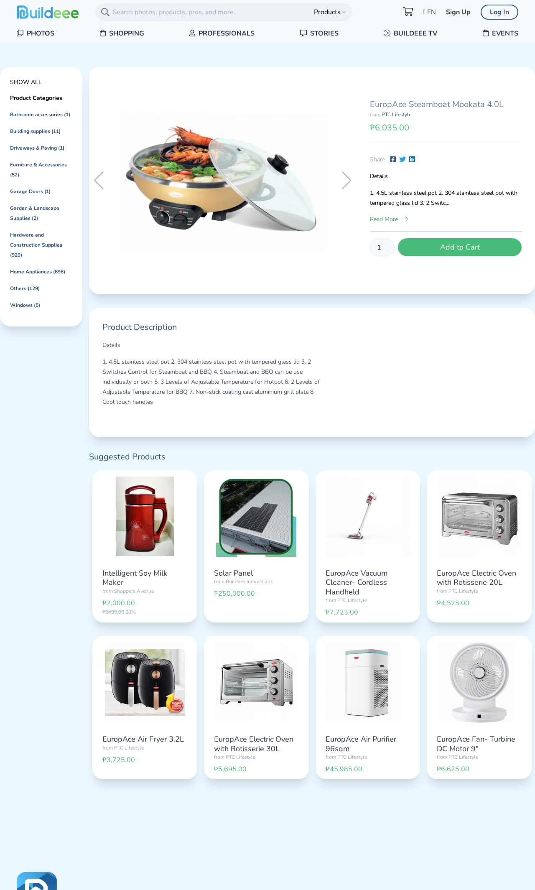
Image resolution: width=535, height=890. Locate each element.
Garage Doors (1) (30, 191)
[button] (346, 180)
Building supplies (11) (35, 131)
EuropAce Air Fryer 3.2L (143, 739)
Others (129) (25, 288)
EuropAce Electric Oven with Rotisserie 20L (476, 578)
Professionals (222, 33)
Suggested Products (127, 456)
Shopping (122, 33)
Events (500, 33)
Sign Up (458, 12)
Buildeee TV (410, 33)
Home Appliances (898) (37, 271)
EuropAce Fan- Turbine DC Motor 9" (476, 744)
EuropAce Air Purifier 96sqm (361, 744)
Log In (499, 12)
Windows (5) (25, 305)
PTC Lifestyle (396, 114)
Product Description (139, 327)
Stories (319, 33)
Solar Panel (233, 573)
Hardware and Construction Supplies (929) (36, 245)
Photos (35, 33)
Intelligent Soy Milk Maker (134, 578)
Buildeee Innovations (249, 581)
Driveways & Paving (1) (37, 148)
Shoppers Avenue (134, 591)
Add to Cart (460, 247)
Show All (26, 82)
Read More (389, 219)
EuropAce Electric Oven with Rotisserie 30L (253, 744)
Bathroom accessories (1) (40, 114)
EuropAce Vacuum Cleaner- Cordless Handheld (356, 582)
